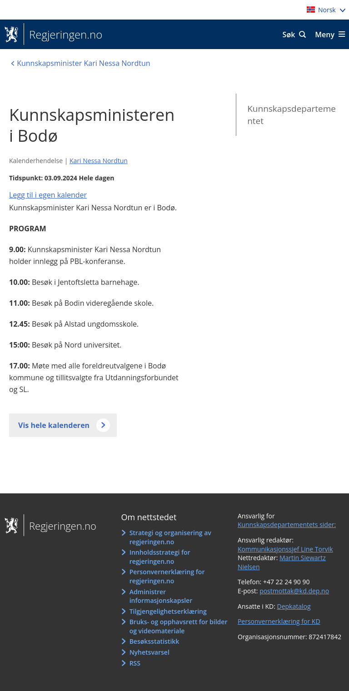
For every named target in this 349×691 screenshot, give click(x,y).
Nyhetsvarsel (150, 652)
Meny (324, 35)
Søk (289, 35)
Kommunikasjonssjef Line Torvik (285, 549)
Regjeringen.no (63, 34)
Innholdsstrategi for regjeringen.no (160, 557)
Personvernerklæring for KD (279, 621)
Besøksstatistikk (154, 641)
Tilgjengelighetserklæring (168, 611)
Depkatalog (293, 606)
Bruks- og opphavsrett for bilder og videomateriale (179, 626)
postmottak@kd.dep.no (294, 591)
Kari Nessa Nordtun (99, 160)
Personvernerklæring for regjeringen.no (167, 576)
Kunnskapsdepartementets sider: (287, 524)
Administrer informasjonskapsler (161, 596)
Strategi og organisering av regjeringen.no (170, 537)
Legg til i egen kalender (48, 195)
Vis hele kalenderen (54, 425)
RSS (135, 663)
